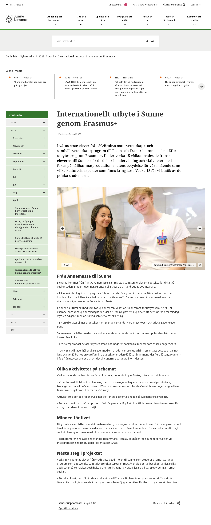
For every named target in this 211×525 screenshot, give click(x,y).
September (18, 161)
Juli (14, 176)
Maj (15, 192)
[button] (201, 86)
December (18, 137)
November (18, 145)
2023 (13, 322)
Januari (17, 306)
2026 (13, 122)
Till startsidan (14, 4)
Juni (15, 184)
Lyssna (196, 4)
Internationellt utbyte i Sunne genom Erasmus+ (86, 56)
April (51, 56)
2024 (13, 314)
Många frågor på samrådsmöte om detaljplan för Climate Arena (26, 226)
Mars (15, 291)
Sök (152, 41)
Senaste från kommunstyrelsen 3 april (28, 282)
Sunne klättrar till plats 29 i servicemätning (28, 239)
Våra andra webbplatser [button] (145, 4)
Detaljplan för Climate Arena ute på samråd (26, 250)
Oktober (17, 153)
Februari (17, 299)
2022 (13, 330)
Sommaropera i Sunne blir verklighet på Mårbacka (26, 210)
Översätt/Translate (174, 4)
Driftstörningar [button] (118, 4)
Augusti (17, 169)
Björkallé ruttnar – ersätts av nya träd (28, 261)
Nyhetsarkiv (27, 56)
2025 (41, 56)
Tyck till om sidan (68, 508)
